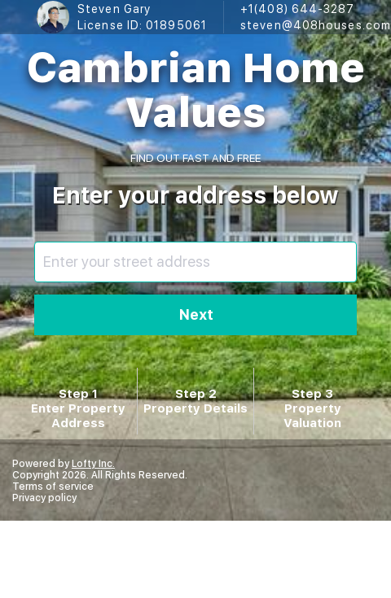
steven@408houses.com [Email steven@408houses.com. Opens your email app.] (315, 25)
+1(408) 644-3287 (297, 8)
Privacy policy (44, 498)
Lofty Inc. (93, 463)
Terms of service (53, 486)
